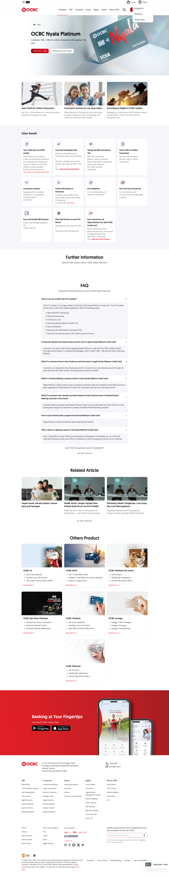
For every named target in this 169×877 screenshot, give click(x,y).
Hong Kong (139, 19)
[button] (84, 299)
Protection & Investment (72, 797)
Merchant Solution (92, 811)
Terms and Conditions (50, 828)
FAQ (44, 832)
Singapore (139, 8)
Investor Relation (113, 793)
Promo (24, 828)
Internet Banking (91, 799)
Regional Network (28, 812)
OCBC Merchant (91, 815)
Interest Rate (26, 844)
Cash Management (28, 793)
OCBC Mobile (90, 785)
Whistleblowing (116, 861)
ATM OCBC (90, 789)
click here (70, 203)
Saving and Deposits (71, 785)
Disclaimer (90, 861)
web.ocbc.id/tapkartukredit (38, 172)
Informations (111, 785)
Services (67, 793)
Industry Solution (49, 808)
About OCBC (114, 9)
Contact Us (68, 841)
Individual (62, 9)
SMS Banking (90, 807)
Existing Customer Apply (67, 51)
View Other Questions (84, 453)
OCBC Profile (111, 789)
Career (45, 836)
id (23, 2)
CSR (108, 801)
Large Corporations (49, 789)
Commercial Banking (50, 785)
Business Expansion (50, 793)
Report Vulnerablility (140, 861)
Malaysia (138, 14)
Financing (67, 789)
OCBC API (89, 819)
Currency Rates (27, 840)
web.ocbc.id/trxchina (100, 239)
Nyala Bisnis (26, 785)
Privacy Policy (102, 861)
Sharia (88, 9)
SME (71, 9)
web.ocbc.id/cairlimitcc (69, 169)
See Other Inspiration (84, 521)
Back (36, 24)
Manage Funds (48, 797)
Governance (111, 797)
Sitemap (127, 861)
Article (104, 9)
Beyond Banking (27, 804)
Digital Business (27, 801)
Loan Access (26, 797)
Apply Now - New (41, 51)
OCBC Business (91, 803)
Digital (96, 9)
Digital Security (48, 844)
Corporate (79, 9)
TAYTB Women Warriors (30, 789)
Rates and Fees (27, 836)
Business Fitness (27, 808)
